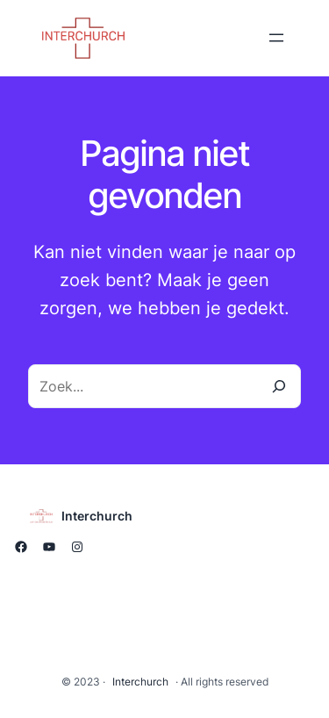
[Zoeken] (279, 386)
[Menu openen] (276, 37)
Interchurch (96, 515)
